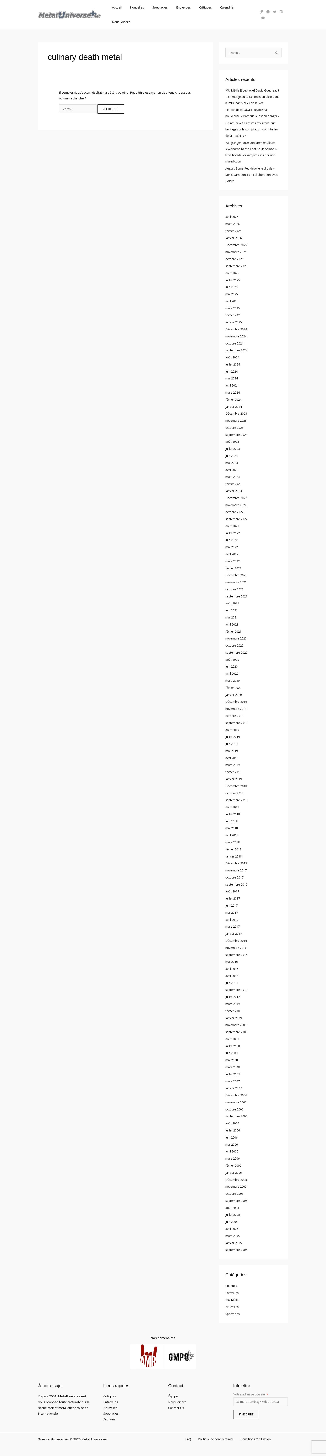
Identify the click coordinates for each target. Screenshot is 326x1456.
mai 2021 (232, 616)
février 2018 (234, 848)
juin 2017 (231, 904)
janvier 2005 (234, 1241)
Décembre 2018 (237, 785)
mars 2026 (233, 223)
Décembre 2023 (237, 412)
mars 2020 (233, 679)
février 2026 (234, 230)
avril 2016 (232, 967)
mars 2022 (233, 560)
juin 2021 (231, 609)
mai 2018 (232, 827)
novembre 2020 (236, 637)
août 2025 (232, 272)
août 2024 (232, 356)
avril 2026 (232, 216)
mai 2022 (232, 546)
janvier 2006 (234, 1171)
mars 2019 (233, 764)
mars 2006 (233, 1157)
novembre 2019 (236, 707)
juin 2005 (231, 1220)
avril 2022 (232, 553)
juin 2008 (231, 1051)
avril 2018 (232, 834)
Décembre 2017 (237, 862)
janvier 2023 (234, 490)
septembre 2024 (237, 349)
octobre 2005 (235, 1192)
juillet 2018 (233, 813)
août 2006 (232, 1122)
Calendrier (218, 8)
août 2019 (232, 728)
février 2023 (234, 483)
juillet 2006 (233, 1129)
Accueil (118, 8)
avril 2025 (232, 300)
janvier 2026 (234, 237)
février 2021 (234, 630)
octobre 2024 (235, 342)
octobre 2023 (235, 427)
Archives (109, 1417)
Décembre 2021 (237, 574)
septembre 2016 (237, 953)
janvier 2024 (234, 405)
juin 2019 (231, 742)
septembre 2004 (237, 1248)
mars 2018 (233, 841)
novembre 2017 (236, 869)
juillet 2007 (233, 1073)
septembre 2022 (237, 518)
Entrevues (179, 8)
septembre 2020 (237, 651)
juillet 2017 (233, 897)
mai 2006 (232, 1143)
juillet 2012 (233, 995)
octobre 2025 (235, 258)
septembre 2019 (237, 721)
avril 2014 (232, 974)
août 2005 (232, 1206)
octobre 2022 (235, 511)
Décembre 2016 (237, 939)
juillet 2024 (233, 363)
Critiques (199, 8)
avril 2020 (232, 672)
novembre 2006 (236, 1101)
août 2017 (232, 890)
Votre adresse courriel (260, 1397)
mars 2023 (233, 476)
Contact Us (176, 1406)
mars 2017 (233, 925)
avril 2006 (232, 1150)
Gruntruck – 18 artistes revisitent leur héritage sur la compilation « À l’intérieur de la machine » (252, 128)
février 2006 (234, 1164)
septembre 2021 (237, 595)
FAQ (190, 1438)
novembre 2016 (236, 946)
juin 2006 (231, 1136)
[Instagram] (279, 8)
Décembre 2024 (237, 328)
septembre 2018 (237, 799)
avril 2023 (232, 469)
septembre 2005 (237, 1199)
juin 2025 (231, 286)
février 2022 (234, 567)
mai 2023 (232, 462)
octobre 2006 (235, 1107)
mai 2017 (232, 911)
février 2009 (234, 1009)
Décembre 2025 (237, 244)
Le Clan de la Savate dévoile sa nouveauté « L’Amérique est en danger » (247, 109)
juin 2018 (231, 820)
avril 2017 (232, 918)
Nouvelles (137, 8)
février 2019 (234, 770)
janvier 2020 (234, 693)
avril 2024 (232, 384)
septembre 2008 (237, 1030)
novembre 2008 (236, 1023)
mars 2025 (233, 307)
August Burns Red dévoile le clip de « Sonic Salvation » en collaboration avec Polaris (252, 174)
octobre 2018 (235, 792)
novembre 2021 (236, 581)
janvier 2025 (234, 321)
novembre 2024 (236, 335)
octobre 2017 (235, 876)
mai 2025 (232, 293)
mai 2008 (232, 1058)
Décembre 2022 (237, 497)
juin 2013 (231, 981)
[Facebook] (266, 8)
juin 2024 (231, 370)
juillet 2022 (233, 532)
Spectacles (157, 8)
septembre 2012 (237, 988)
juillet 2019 (233, 736)
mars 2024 (233, 391)
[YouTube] (286, 8)
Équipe (173, 1394)
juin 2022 (231, 539)
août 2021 (232, 602)
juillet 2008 (233, 1044)
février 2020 (234, 686)
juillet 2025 (233, 279)
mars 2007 (233, 1079)
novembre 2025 (236, 251)
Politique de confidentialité (215, 1438)
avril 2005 (232, 1227)
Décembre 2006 (237, 1094)
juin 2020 (231, 665)
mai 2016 (232, 960)
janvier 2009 (234, 1016)
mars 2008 (233, 1065)
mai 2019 (232, 749)
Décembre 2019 (237, 700)
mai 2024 (232, 377)
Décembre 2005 (237, 1178)
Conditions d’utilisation (253, 1438)
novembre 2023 (236, 420)
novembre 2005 (236, 1185)
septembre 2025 (237, 265)
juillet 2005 (233, 1213)
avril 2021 (232, 623)
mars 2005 (233, 1234)
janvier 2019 (234, 778)
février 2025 (234, 314)
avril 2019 (232, 757)
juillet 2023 (233, 448)
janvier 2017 (234, 932)
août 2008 (232, 1037)
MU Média (232, 1298)
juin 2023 (231, 455)
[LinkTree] (259, 8)
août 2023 (232, 441)
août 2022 (232, 525)
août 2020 (232, 658)
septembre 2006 (237, 1115)
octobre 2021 (235, 588)
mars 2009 (233, 1002)
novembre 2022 (236, 504)
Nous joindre (241, 8)
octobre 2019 (235, 714)
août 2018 (232, 806)
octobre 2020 (235, 644)
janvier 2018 (234, 855)
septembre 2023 (237, 433)
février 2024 (234, 399)
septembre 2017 (237, 883)
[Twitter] (272, 8)
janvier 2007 (234, 1086)
